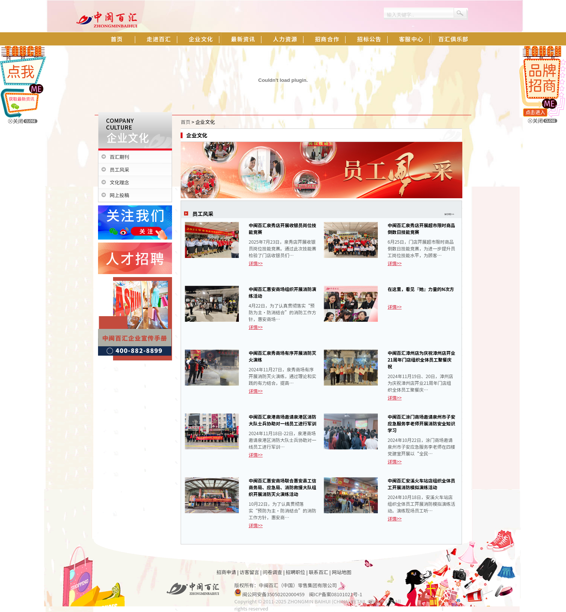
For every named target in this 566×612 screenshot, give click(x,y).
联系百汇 (318, 572)
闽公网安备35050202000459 (273, 594)
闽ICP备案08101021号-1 (335, 594)
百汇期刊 (119, 156)
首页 (185, 121)
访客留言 (249, 572)
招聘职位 (295, 572)
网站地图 (341, 572)
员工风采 (119, 169)
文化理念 (119, 182)
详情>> (256, 263)
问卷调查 (272, 572)
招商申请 (226, 572)
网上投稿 (119, 195)
